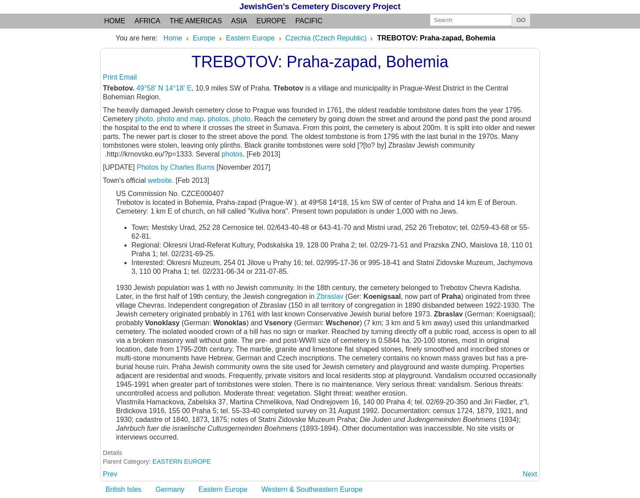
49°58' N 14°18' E (164, 88)
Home (114, 21)
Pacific (309, 21)
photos (218, 119)
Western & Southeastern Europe (312, 489)
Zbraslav (329, 296)
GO (521, 20)
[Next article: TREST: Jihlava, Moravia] (530, 474)
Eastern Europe (223, 489)
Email (128, 77)
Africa (147, 21)
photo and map (180, 119)
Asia (239, 21)
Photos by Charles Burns (176, 167)
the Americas (196, 21)
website (159, 180)
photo (144, 119)
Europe (271, 21)
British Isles (123, 489)
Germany (170, 489)
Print (111, 77)
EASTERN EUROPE (182, 461)
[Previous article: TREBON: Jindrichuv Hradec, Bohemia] (110, 474)
